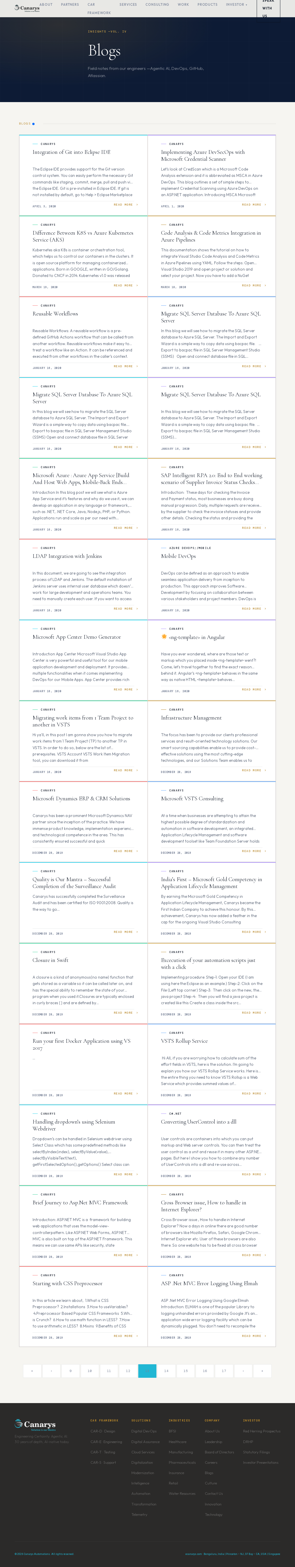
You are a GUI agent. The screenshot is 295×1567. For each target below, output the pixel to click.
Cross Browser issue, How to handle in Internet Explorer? (203, 1206)
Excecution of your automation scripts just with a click (208, 964)
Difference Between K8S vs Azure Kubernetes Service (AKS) (83, 236)
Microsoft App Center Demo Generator (77, 637)
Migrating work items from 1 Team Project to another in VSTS (83, 721)
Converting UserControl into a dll (199, 1121)
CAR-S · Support (103, 1462)
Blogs (209, 1472)
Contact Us (214, 1493)
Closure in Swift (50, 960)
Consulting (157, 4)
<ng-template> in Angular (193, 637)
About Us (212, 1431)
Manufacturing (181, 1452)
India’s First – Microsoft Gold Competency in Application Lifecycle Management (211, 883)
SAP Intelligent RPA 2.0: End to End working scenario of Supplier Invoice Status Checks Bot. (211, 482)
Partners (70, 4)
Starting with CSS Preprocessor (68, 1283)
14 (166, 1371)
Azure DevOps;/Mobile (190, 548)
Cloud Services (142, 1452)
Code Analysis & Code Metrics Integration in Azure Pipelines (211, 236)
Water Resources (182, 1493)
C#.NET (175, 1114)
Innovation (213, 1504)
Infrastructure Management (191, 717)
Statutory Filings (256, 1452)
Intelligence (140, 1483)
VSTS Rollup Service (184, 1041)
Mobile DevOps (178, 556)
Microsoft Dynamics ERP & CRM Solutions (81, 798)
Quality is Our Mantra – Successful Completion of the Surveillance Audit (74, 883)
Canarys (48, 144)
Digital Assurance (145, 1441)
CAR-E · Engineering (106, 1441)
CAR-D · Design (102, 1431)
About (46, 4)
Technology (214, 1514)
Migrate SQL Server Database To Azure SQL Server (211, 317)
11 (109, 1371)
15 (186, 1371)
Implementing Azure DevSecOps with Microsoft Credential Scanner (203, 155)
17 (224, 1371)
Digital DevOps (143, 1431)
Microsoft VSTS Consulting (192, 798)
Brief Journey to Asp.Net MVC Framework (80, 1202)
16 (205, 1371)
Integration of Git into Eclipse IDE (71, 152)
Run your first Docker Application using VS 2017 (82, 1044)
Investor (235, 4)
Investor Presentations (260, 1462)
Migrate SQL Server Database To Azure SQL (211, 394)
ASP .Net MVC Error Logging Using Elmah (209, 1283)
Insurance (176, 1472)
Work (183, 4)
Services (128, 4)
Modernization (142, 1472)
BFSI (172, 1431)
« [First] (32, 1371)
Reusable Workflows (55, 313)
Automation (140, 1493)
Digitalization (142, 1462)
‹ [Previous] (51, 1371)
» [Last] (262, 1371)
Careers (211, 1462)
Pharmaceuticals (182, 1462)
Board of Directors (219, 1452)
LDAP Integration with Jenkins (67, 556)
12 (128, 1371)
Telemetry (139, 1514)
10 (90, 1371)
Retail (173, 1483)
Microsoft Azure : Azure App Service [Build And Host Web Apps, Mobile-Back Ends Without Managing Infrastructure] (81, 482)
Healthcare (177, 1441)
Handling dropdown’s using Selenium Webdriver (74, 1125)
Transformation (143, 1504)
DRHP (248, 1441)
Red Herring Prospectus (261, 1431)
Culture (211, 1483)
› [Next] (243, 1371)
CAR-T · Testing (102, 1452)
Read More (123, 204)
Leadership (213, 1441)
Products (208, 4)
